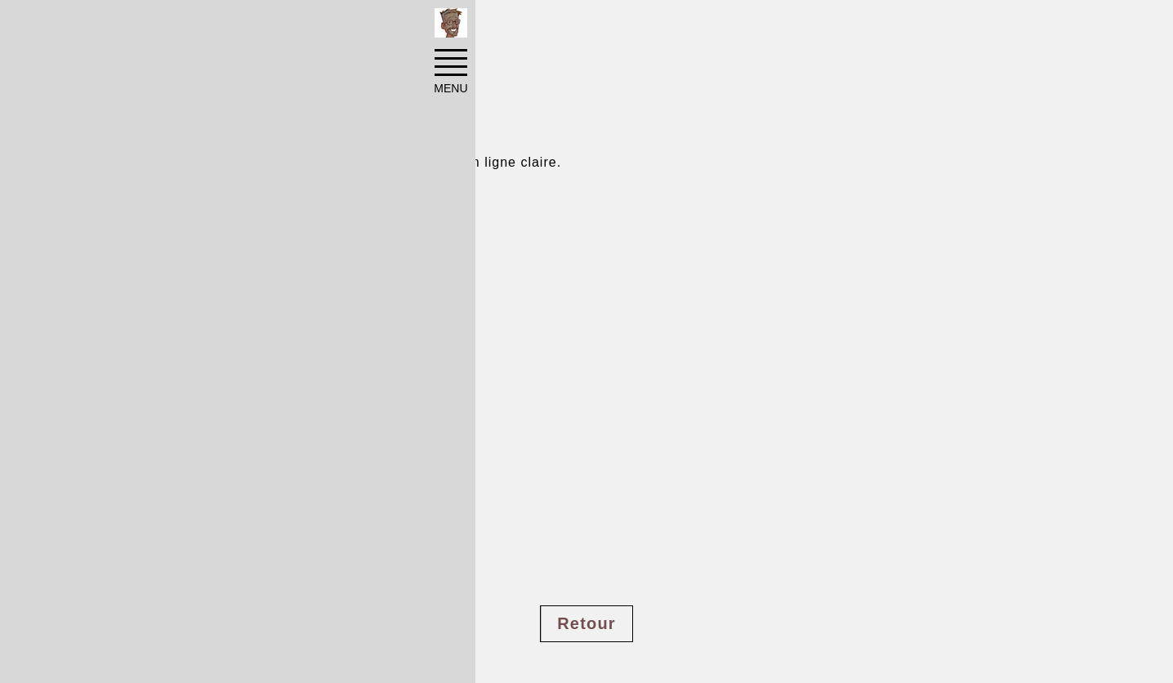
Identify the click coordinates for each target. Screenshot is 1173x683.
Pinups (281, 26)
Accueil (118, 26)
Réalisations (199, 26)
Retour (586, 623)
